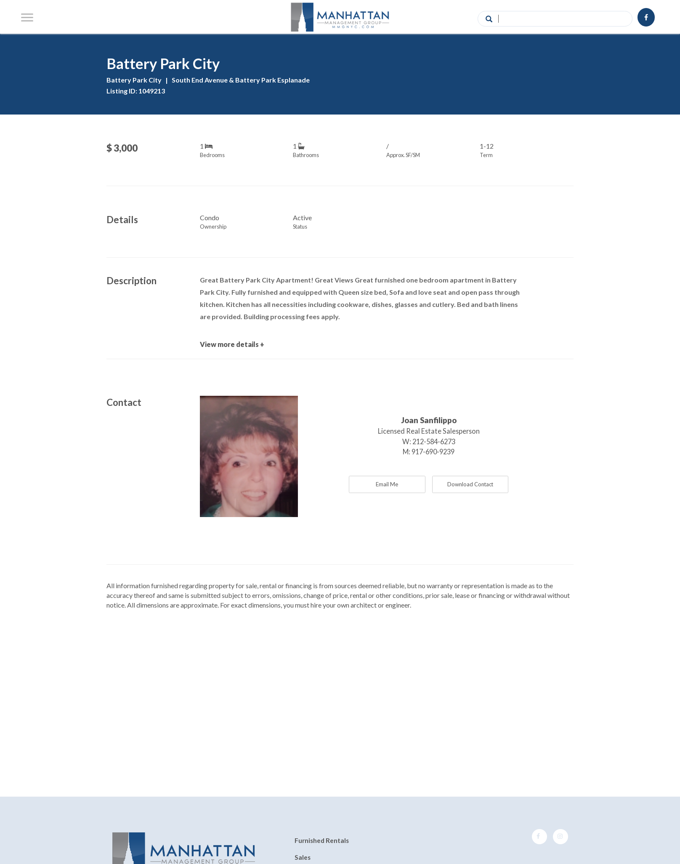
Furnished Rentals (322, 841)
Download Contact (470, 484)
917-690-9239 (433, 452)
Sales (303, 857)
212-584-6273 (433, 441)
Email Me (387, 484)
